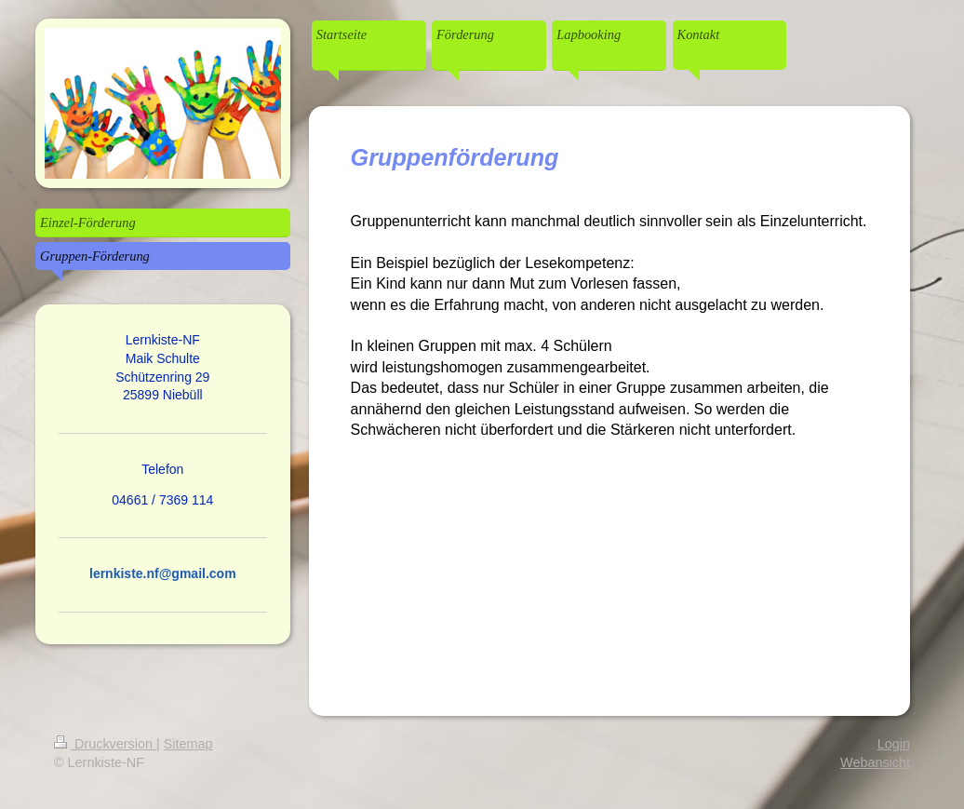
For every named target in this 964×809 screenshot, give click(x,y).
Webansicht (875, 762)
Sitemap (188, 743)
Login (893, 743)
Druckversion (105, 743)
